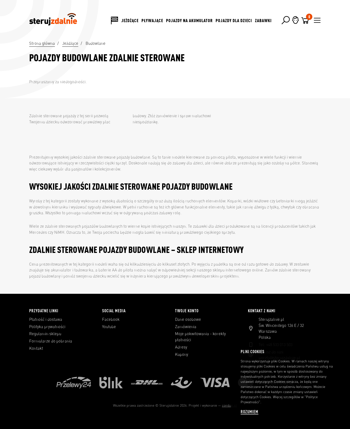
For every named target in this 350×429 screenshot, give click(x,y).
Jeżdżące (130, 20)
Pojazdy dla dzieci (234, 20)
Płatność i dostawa (45, 319)
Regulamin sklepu (45, 333)
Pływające (152, 20)
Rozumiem (249, 411)
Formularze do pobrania (50, 341)
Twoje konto (187, 310)
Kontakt (36, 348)
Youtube (109, 326)
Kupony (181, 354)
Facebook (111, 319)
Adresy (181, 347)
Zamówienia (185, 326)
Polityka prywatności (47, 326)
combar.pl (229, 405)
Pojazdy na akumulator (189, 20)
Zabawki (263, 20)
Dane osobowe (188, 319)
